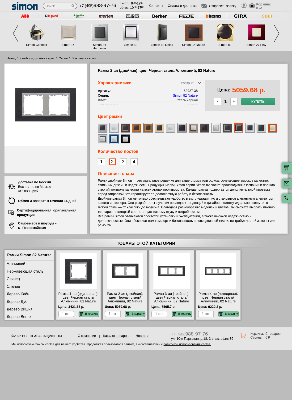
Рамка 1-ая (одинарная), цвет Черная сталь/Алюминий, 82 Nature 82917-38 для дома (78, 299)
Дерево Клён (18, 294)
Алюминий (16, 264)
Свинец (13, 279)
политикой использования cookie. (187, 344)
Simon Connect (36, 45)
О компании (87, 336)
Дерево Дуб (17, 302)
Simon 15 (68, 45)
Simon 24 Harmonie (99, 46)
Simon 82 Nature (193, 45)
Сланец (13, 286)
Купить (258, 101)
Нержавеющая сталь (25, 271)
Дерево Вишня (20, 309)
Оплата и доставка (182, 6)
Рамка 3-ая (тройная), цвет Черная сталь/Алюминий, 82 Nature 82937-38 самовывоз (172, 299)
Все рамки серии (84, 58)
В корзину (89, 314)
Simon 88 (225, 45)
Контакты (156, 6)
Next (276, 33)
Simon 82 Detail (162, 45)
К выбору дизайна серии (37, 58)
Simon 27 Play (256, 45)
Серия (63, 58)
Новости (142, 336)
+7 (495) (98, 6)
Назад (11, 58)
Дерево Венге (19, 317)
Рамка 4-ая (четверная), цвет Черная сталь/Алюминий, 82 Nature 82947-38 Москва (218, 299)
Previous (15, 33)
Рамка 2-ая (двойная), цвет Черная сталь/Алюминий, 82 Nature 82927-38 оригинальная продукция (125, 301)
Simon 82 (130, 45)
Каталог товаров (115, 336)
